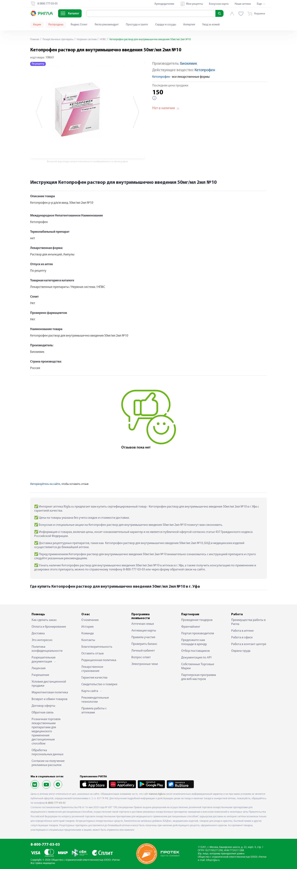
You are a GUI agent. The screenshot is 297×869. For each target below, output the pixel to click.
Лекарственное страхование (92, 669)
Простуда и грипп (137, 24)
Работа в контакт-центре (248, 644)
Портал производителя (197, 633)
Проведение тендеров (197, 620)
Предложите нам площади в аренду (194, 642)
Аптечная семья (142, 624)
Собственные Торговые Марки (197, 666)
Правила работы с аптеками (94, 710)
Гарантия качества (94, 677)
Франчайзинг (190, 626)
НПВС (107, 39)
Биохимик (188, 64)
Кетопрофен (205, 70)
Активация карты (143, 630)
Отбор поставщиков (195, 651)
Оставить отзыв (92, 653)
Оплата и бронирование (49, 626)
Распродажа (55, 24)
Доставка (38, 633)
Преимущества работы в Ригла (248, 622)
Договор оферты (43, 706)
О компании (90, 620)
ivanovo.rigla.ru (157, 794)
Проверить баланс (144, 644)
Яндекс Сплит (79, 24)
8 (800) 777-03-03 (56, 803)
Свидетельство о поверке (99, 684)
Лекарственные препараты (60, 39)
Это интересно (42, 640)
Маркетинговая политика (50, 692)
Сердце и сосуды (165, 24)
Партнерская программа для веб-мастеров (198, 677)
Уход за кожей (211, 24)
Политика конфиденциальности (47, 649)
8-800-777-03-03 (45, 845)
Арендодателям (164, 3)
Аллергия (189, 24)
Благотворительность (96, 647)
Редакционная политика (98, 660)
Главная (35, 39)
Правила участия (143, 637)
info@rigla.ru (213, 860)
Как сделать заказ (44, 620)
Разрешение (40, 675)
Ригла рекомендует (107, 24)
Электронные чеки (144, 664)
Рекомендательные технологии (95, 699)
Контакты (88, 640)
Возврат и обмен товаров (49, 699)
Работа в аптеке (242, 630)
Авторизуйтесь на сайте (45, 484)
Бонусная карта (219, 3)
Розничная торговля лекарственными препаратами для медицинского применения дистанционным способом (46, 731)
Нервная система (90, 39)
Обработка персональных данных (47, 752)
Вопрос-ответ (141, 657)
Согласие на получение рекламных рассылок (48, 763)
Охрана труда (240, 651)
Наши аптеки (243, 3)
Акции (37, 24)
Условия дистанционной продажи (49, 683)
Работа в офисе (242, 637)
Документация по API (196, 657)
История (87, 626)
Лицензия (39, 668)
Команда (87, 633)
